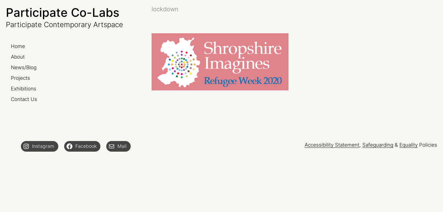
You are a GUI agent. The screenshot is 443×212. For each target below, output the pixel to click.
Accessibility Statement (332, 145)
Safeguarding (377, 145)
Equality (408, 145)
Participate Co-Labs (62, 12)
